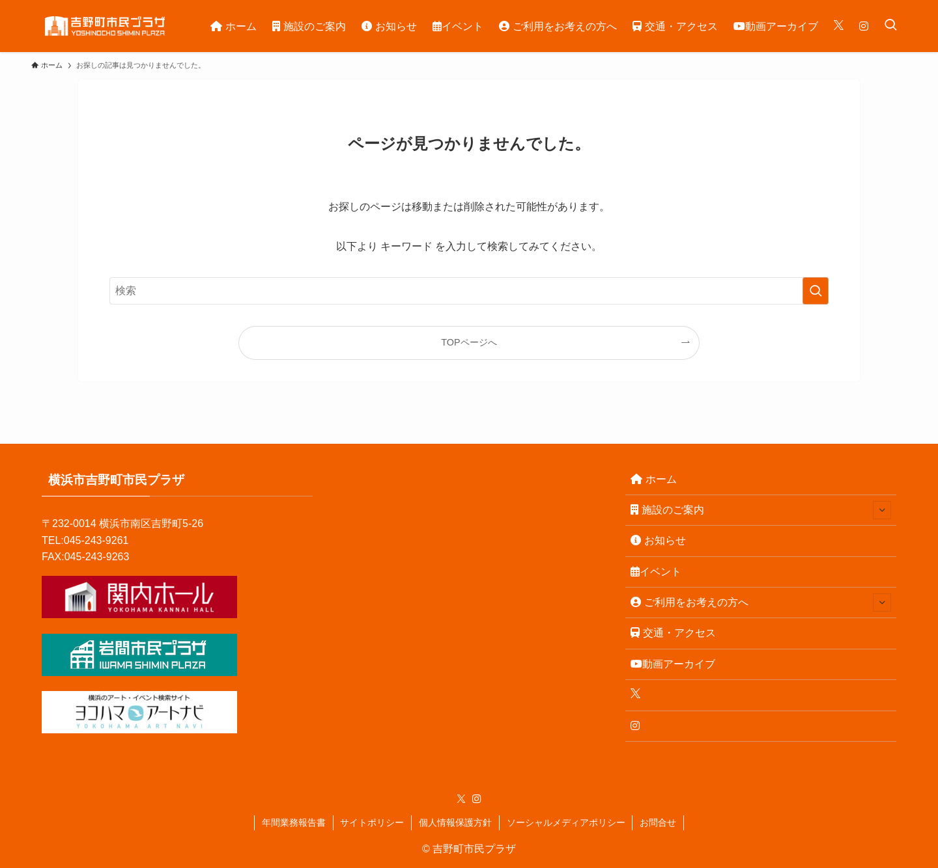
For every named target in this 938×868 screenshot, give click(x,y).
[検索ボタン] (890, 26)
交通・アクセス (673, 632)
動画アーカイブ (673, 664)
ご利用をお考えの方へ (761, 602)
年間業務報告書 (294, 822)
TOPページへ (468, 342)
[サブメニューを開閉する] (882, 510)
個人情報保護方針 (455, 822)
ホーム (654, 479)
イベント (656, 571)
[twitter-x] (461, 799)
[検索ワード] (469, 291)
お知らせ (658, 540)
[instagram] (477, 799)
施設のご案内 (761, 510)
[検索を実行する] (816, 291)
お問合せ (658, 822)
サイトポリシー (372, 822)
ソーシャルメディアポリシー (566, 822)
